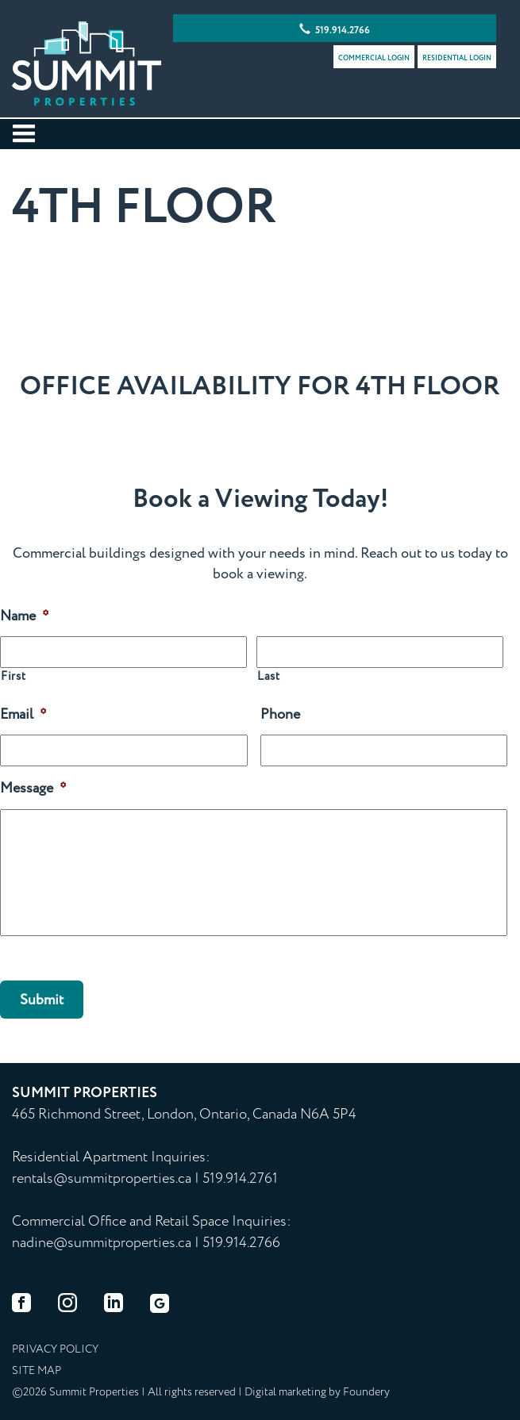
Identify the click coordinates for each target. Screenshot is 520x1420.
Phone (280, 715)
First (13, 677)
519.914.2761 (240, 1179)
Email (23, 715)
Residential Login (456, 58)
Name (24, 617)
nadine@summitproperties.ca (101, 1243)
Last (268, 677)
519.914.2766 (334, 30)
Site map (36, 1371)
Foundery (366, 1392)
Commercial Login (374, 58)
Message (33, 789)
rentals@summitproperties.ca (101, 1179)
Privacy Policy (55, 1349)
